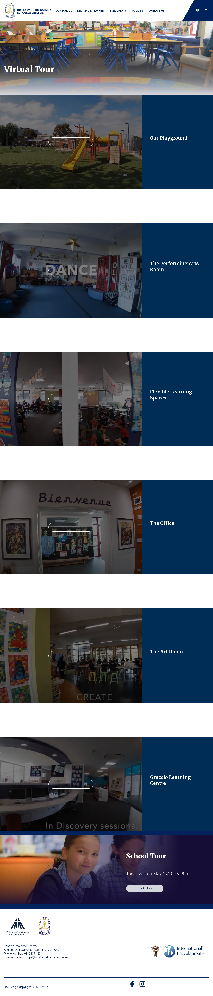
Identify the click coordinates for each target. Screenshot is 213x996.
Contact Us (156, 10)
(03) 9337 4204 (32, 953)
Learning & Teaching (91, 10)
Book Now (144, 888)
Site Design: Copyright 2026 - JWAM (26, 987)
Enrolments (118, 10)
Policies (137, 10)
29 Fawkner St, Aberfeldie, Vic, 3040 (37, 949)
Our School (64, 10)
